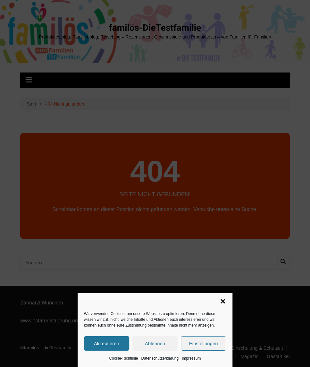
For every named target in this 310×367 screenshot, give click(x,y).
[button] (223, 301)
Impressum (191, 358)
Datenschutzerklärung (160, 358)
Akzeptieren (106, 343)
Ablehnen (155, 343)
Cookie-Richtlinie (123, 358)
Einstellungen (203, 343)
